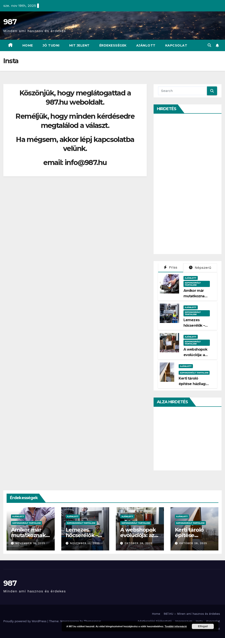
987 (9, 21)
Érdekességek (113, 45)
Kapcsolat (176, 45)
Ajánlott (146, 45)
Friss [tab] (170, 267)
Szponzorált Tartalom (193, 283)
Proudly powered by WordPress (25, 621)
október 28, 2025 (138, 543)
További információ (176, 626)
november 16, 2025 (30, 543)
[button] (209, 45)
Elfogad (203, 626)
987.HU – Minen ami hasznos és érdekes (192, 613)
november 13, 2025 (85, 543)
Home (27, 45)
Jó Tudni (51, 45)
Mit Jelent (79, 45)
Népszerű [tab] (200, 267)
